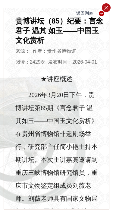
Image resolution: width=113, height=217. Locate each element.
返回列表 (90, 13)
